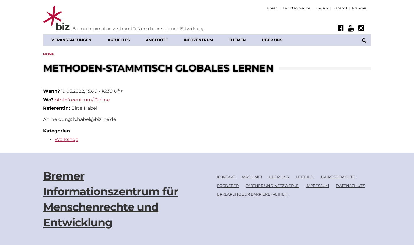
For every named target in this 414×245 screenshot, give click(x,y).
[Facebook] (341, 28)
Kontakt (226, 177)
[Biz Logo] (79, 19)
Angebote (157, 40)
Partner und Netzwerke (272, 185)
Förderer (228, 185)
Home (48, 54)
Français (359, 8)
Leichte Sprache (296, 8)
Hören (272, 8)
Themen (237, 40)
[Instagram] (361, 28)
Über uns (272, 40)
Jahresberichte (337, 177)
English (321, 8)
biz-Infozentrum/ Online (82, 100)
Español (340, 8)
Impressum (317, 185)
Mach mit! (252, 177)
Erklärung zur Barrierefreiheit (252, 194)
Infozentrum (198, 40)
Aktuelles (119, 40)
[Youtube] (351, 28)
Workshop (66, 139)
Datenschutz (350, 185)
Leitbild (304, 177)
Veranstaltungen (71, 40)
